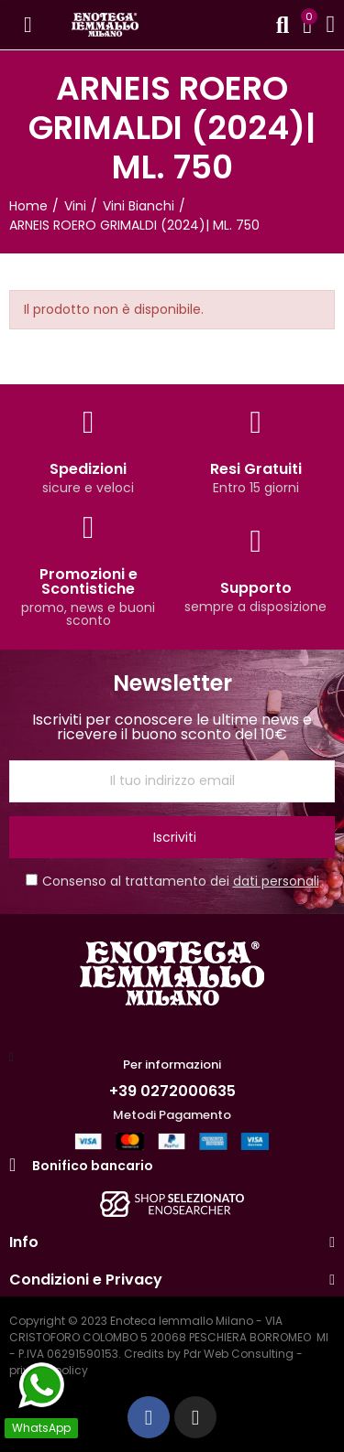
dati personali (276, 881)
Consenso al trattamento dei (172, 881)
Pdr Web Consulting (238, 1353)
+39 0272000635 (172, 1091)
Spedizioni (88, 468)
